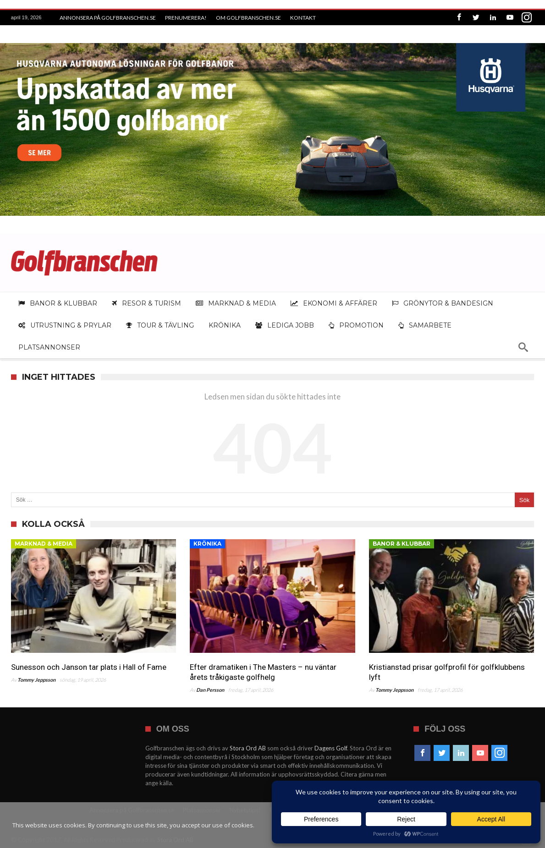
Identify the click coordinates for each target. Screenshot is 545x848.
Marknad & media (43, 543)
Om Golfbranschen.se (248, 17)
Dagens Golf (330, 748)
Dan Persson (210, 690)
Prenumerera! (186, 17)
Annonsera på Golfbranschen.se (108, 17)
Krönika (207, 543)
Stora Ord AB (248, 748)
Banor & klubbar (401, 543)
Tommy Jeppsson (36, 680)
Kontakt (303, 17)
